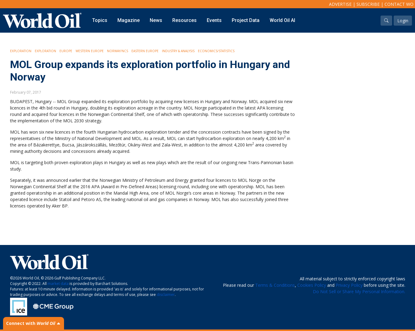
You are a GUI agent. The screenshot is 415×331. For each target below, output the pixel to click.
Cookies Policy (311, 285)
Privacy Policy (349, 285)
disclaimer (166, 294)
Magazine (128, 20)
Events (214, 20)
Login (402, 20)
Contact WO (399, 4)
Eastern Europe (145, 51)
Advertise (340, 4)
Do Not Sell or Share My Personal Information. (359, 291)
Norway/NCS (117, 51)
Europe (65, 51)
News (156, 20)
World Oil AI (282, 20)
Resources (184, 20)
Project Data (245, 20)
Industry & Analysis (178, 51)
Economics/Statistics (216, 51)
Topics (99, 20)
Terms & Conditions (275, 285)
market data (58, 283)
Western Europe (90, 51)
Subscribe (368, 4)
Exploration (20, 51)
